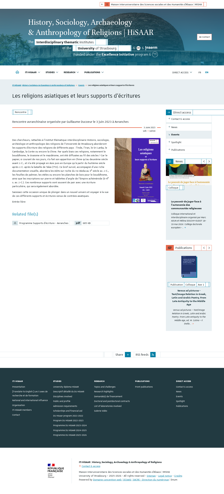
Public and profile (61, 401)
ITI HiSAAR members (22, 410)
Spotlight (180, 401)
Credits (178, 475)
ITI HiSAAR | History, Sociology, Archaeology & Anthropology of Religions (43, 85)
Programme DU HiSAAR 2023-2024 (70, 425)
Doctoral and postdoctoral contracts (112, 401)
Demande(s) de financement (108, 396)
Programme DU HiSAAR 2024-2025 (70, 430)
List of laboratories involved (107, 406)
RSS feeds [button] (142, 355)
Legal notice (165, 475)
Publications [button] (94, 72)
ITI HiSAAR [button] (32, 72)
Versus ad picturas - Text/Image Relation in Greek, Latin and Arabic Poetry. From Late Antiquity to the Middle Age (189, 297)
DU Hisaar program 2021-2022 (68, 415)
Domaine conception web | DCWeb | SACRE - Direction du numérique (131, 479)
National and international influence (30, 400)
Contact (204, 37)
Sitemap (151, 475)
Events (81, 85)
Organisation (18, 405)
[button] (128, 354)
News (178, 391)
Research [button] (71, 72)
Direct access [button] (182, 72)
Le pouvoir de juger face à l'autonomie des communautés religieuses (186, 205)
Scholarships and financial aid (67, 410)
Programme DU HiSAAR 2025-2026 (70, 435)
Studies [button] (52, 72)
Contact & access (184, 386)
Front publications (144, 386)
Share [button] (119, 355)
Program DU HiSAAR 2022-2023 (68, 420)
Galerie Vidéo (100, 410)
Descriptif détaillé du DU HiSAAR (68, 391)
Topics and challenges (104, 386)
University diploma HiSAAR (66, 386)
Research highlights (103, 391)
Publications (182, 406)
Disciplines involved (62, 396)
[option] (189, 202)
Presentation (18, 386)
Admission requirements (65, 406)
